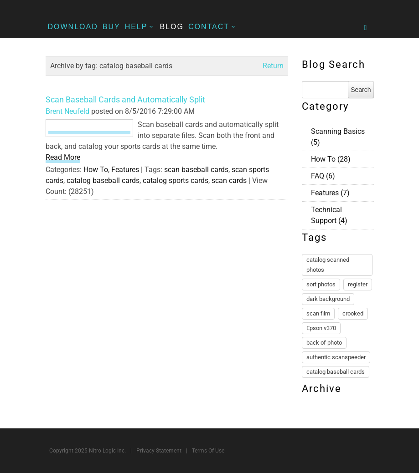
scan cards (229, 180)
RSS (370, 130)
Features (125, 169)
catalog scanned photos (327, 264)
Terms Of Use (208, 451)
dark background (328, 298)
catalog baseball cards (103, 180)
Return (273, 65)
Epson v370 (321, 328)
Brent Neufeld (67, 111)
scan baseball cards (196, 169)
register (357, 284)
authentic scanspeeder (336, 357)
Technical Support (329, 215)
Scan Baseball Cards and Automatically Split (125, 99)
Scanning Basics (338, 137)
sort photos (321, 284)
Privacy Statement (158, 451)
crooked (352, 313)
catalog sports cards (175, 180)
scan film (318, 313)
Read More (63, 157)
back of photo (324, 342)
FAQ (323, 176)
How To (95, 169)
